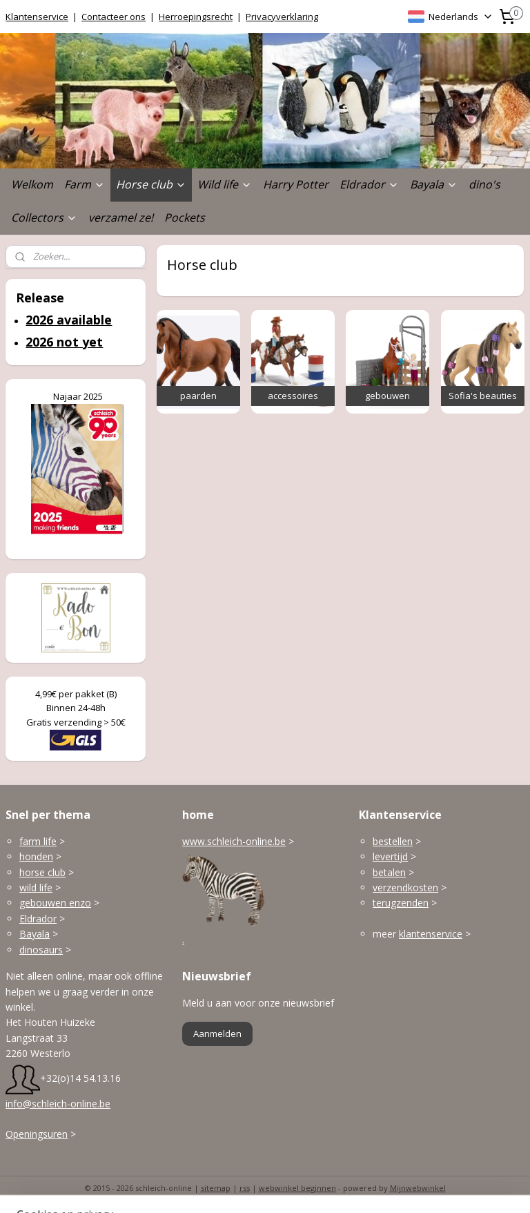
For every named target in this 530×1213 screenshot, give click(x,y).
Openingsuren (37, 1134)
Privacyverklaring (282, 16)
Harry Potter (295, 184)
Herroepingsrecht (196, 16)
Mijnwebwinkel (418, 1188)
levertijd (390, 856)
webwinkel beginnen (297, 1188)
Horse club (151, 184)
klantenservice (430, 933)
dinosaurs (41, 949)
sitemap (215, 1188)
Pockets (184, 217)
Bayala (434, 184)
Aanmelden (217, 1033)
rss (244, 1188)
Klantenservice (37, 16)
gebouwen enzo (55, 902)
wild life (35, 887)
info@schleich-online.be (58, 1103)
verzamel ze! (120, 217)
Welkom (32, 184)
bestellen (393, 841)
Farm (84, 184)
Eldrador (369, 184)
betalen (389, 872)
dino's (484, 184)
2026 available (69, 319)
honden (36, 856)
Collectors (44, 217)
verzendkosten (405, 887)
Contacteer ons (113, 16)
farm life (38, 841)
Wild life (224, 184)
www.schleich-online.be (234, 841)
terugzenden (401, 902)
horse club (42, 872)
